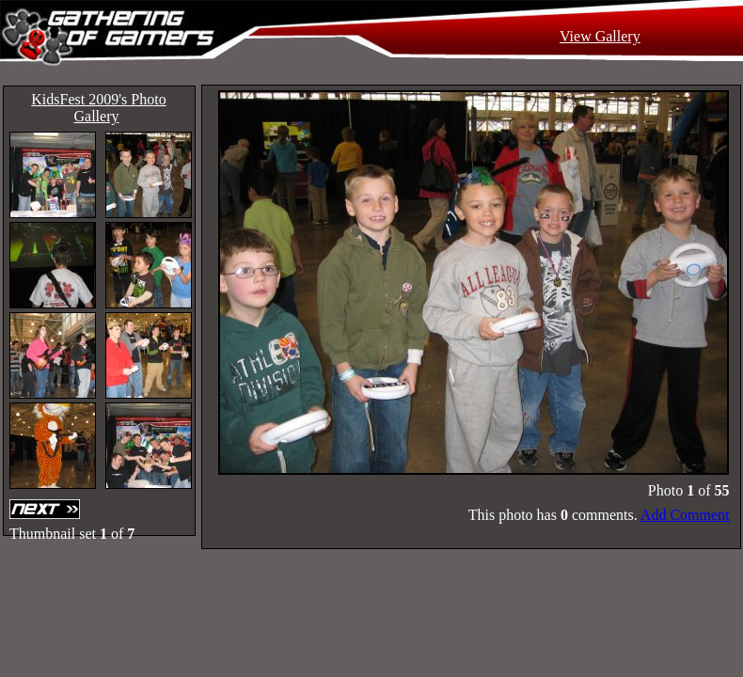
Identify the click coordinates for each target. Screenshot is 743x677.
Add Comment (685, 515)
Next (47, 509)
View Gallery (600, 36)
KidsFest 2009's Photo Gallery (98, 107)
